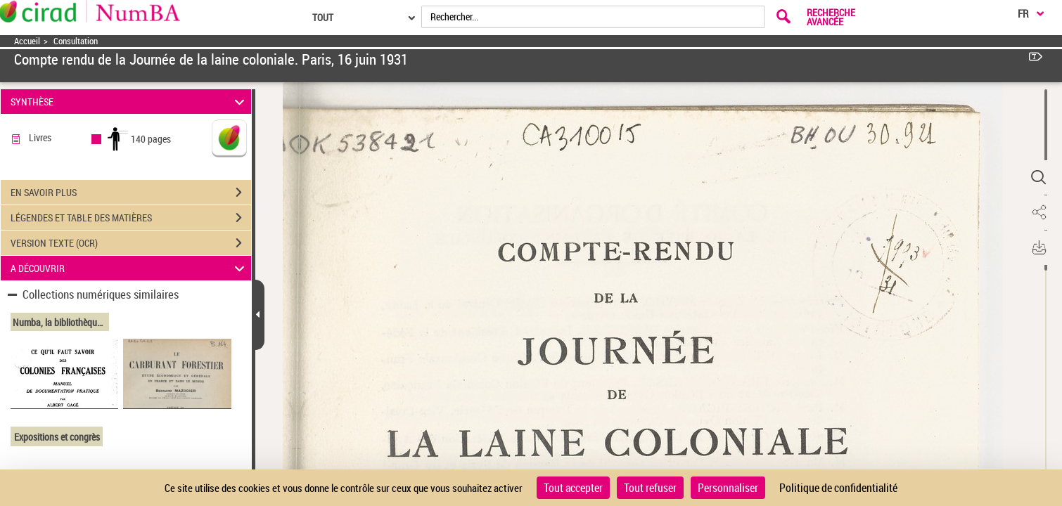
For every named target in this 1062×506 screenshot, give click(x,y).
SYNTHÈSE (129, 101)
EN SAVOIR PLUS (131, 192)
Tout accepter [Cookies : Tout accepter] (573, 487)
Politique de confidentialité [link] (838, 487)
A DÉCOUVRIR (129, 268)
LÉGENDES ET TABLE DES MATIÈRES (131, 218)
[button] (1037, 178)
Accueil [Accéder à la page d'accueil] (27, 41)
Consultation (75, 41)
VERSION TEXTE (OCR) (131, 243)
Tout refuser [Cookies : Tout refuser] (650, 487)
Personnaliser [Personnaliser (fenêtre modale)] (728, 487)
